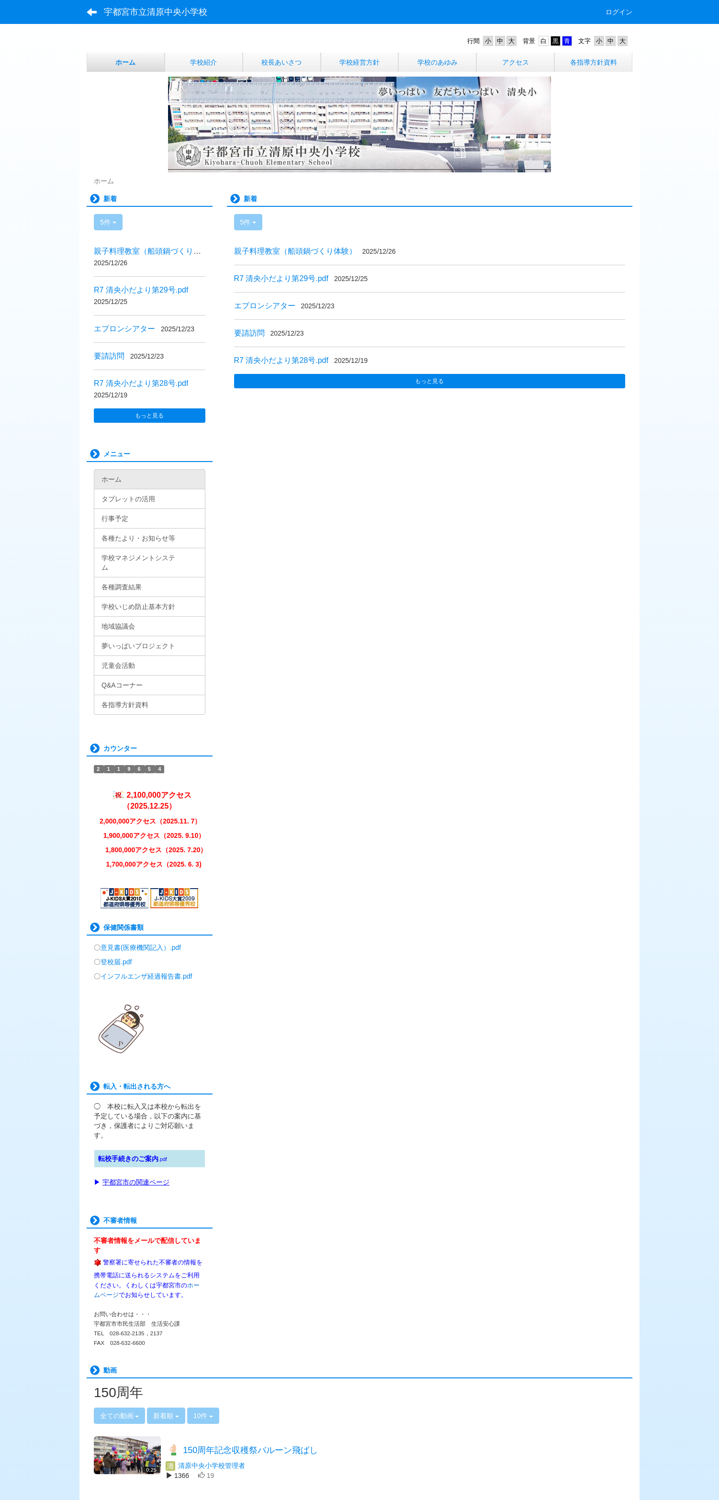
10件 (203, 1416)
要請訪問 (249, 333)
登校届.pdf (116, 962)
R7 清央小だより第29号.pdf (281, 278)
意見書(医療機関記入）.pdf (141, 947)
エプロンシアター (264, 306)
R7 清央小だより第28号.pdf (281, 360)
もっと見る (429, 381)
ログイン (619, 12)
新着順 (166, 1416)
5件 (248, 222)
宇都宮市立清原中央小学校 (155, 12)
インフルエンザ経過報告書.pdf (146, 976)
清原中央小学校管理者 (205, 1465)
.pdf (162, 1159)
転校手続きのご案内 (128, 1158)
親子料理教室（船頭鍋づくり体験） (295, 251)
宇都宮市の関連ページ (135, 1182)
